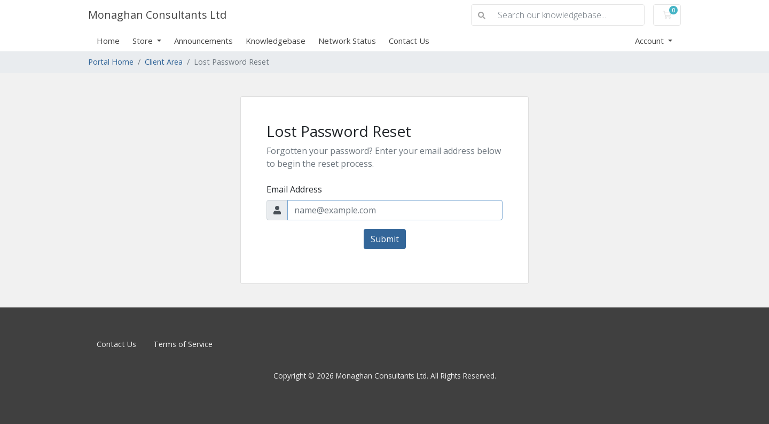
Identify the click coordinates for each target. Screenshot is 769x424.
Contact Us (409, 40)
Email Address (294, 189)
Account (650, 40)
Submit (385, 239)
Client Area (164, 62)
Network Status (347, 40)
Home (108, 40)
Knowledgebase (275, 40)
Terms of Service (183, 344)
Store (143, 40)
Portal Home (111, 62)
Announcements (203, 40)
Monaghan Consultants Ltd (157, 14)
